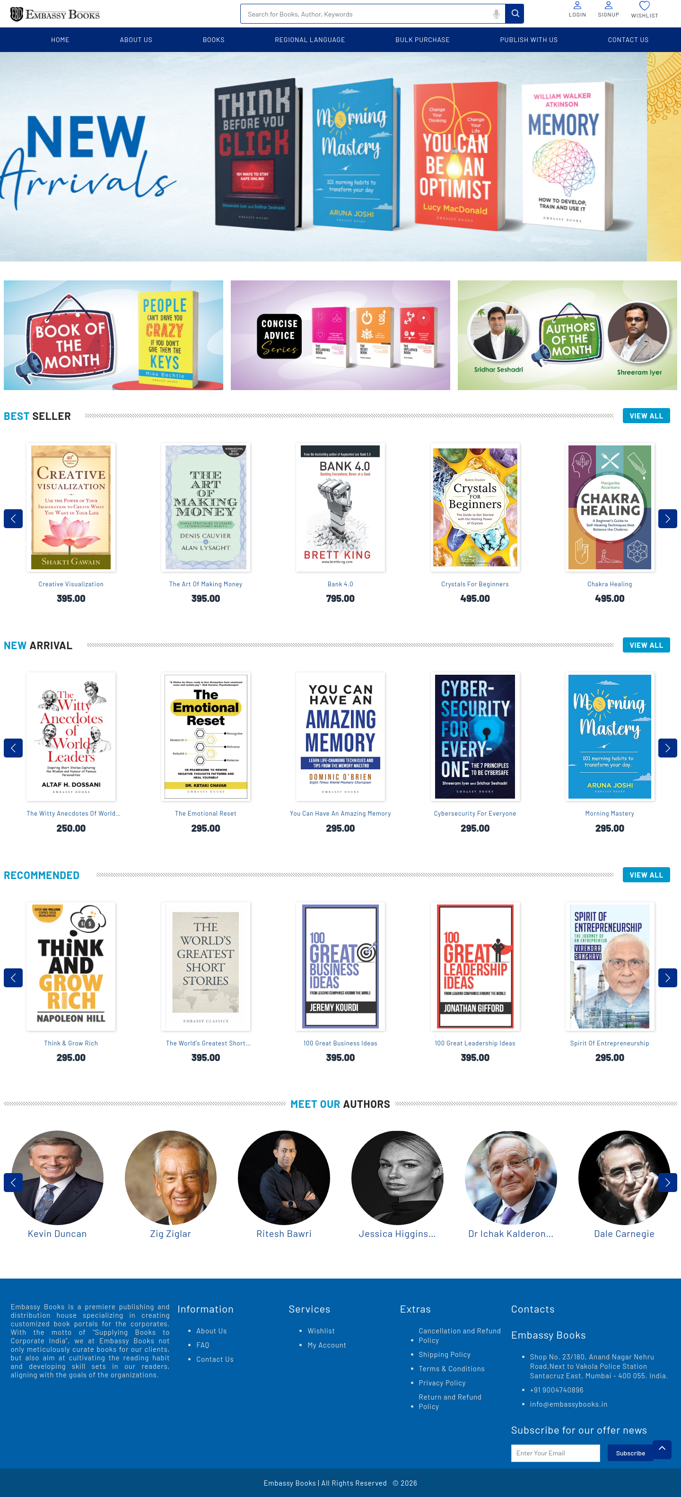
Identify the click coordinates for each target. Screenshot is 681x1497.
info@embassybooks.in (569, 1404)
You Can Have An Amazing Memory (340, 813)
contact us (628, 39)
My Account (326, 1344)
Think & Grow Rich (71, 1043)
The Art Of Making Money (206, 584)
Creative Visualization (71, 584)
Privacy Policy (442, 1382)
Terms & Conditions (452, 1368)
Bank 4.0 (341, 584)
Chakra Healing (609, 584)
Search (514, 13)
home (60, 39)
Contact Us (215, 1359)
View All (646, 415)
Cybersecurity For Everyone (475, 813)
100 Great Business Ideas (341, 1043)
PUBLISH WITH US (529, 39)
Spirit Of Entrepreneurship (610, 1043)
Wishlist (321, 1330)
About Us (211, 1330)
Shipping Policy (445, 1354)
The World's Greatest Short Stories (206, 1043)
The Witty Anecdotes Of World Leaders (70, 813)
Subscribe (631, 1453)
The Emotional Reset (206, 813)
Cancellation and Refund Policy (460, 1335)
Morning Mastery (610, 813)
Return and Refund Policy (450, 1401)
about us (136, 39)
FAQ (203, 1344)
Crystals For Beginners (475, 584)
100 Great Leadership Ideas (475, 1043)
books (214, 39)
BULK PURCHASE (422, 39)
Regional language (310, 39)
